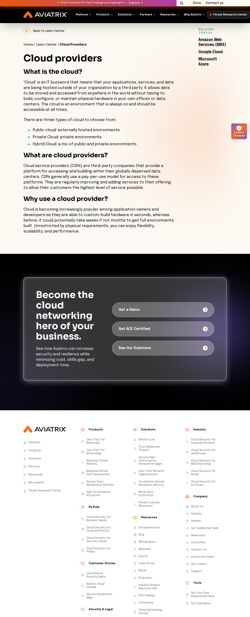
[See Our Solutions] (163, 348)
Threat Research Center (228, 14)
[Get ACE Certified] (163, 329)
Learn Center (46, 44)
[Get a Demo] (163, 310)
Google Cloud (210, 52)
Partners (146, 14)
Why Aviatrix (192, 14)
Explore (134, 3)
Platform (82, 14)
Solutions (125, 14)
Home (28, 44)
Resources (168, 14)
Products (103, 14)
